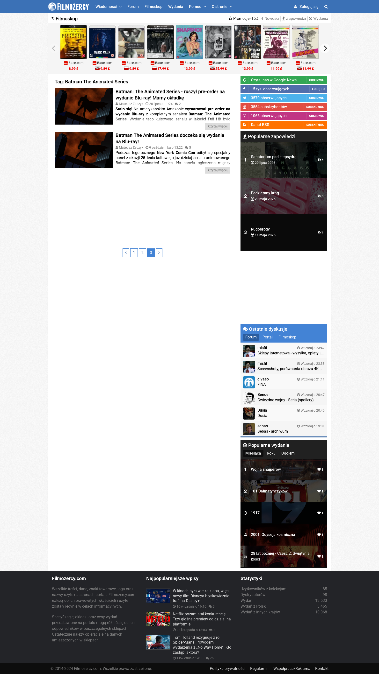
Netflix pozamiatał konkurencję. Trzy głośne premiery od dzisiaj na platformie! (202, 619)
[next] (325, 48)
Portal (267, 337)
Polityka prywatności (227, 668)
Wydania (175, 6)
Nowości (270, 18)
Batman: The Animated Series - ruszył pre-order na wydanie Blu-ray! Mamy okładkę (170, 95)
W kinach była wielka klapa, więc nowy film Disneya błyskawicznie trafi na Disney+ (201, 596)
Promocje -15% (244, 18)
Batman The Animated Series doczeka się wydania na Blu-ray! (170, 138)
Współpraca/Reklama (291, 668)
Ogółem (288, 453)
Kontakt (321, 668)
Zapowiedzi (294, 18)
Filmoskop (153, 6)
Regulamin (259, 668)
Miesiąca (253, 453)
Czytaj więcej (217, 126)
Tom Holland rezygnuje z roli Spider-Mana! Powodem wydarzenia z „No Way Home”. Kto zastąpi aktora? (202, 645)
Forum (133, 6)
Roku (271, 453)
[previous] (54, 48)
